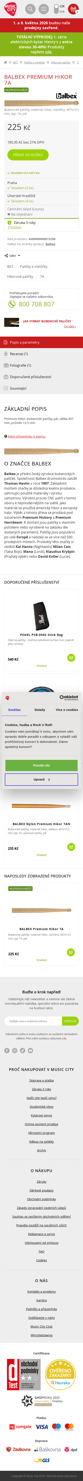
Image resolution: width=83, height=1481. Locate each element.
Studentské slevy (41, 1107)
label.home (5, 62)
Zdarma (14, 228)
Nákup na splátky (41, 1142)
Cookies (41, 1260)
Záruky (41, 1182)
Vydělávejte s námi (41, 1318)
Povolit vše (41, 765)
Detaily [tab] (40, 710)
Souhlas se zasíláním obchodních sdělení (41, 1216)
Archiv (41, 1150)
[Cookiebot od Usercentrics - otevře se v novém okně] (59, 698)
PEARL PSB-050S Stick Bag (41, 635)
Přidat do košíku (28, 155)
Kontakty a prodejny (41, 1291)
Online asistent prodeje (41, 1124)
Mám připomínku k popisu (27, 436)
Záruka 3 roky (25, 222)
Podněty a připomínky (41, 1309)
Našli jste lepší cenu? (42, 1098)
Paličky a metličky (34, 62)
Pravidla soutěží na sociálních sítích (41, 1225)
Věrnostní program (41, 1133)
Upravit (42, 779)
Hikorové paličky (60, 62)
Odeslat (70, 1021)
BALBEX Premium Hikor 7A (41, 929)
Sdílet (12, 255)
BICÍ (15, 62)
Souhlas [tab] (14, 710)
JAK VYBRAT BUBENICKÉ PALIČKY (47, 321)
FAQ (41, 1251)
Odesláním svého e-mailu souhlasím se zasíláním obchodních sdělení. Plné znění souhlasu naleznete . (41, 1036)
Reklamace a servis (41, 1234)
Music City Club (41, 1326)
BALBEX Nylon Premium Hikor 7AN (41, 824)
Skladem (41, 666)
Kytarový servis (41, 1115)
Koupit (71, 658)
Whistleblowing (42, 1335)
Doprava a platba (41, 1080)
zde (64, 1038)
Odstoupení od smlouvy (41, 1243)
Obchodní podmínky (41, 1199)
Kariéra (41, 1300)
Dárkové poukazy (42, 1190)
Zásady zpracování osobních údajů (41, 1208)
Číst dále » (70, 326)
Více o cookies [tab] (67, 710)
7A (78, 62)
